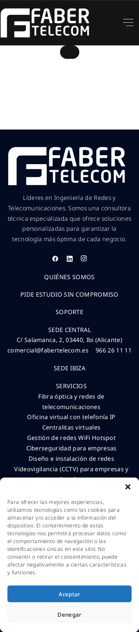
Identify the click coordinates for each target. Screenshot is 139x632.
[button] (128, 487)
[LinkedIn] (69, 258)
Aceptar (69, 594)
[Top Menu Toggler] (128, 23)
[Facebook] (55, 258)
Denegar (69, 614)
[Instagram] (83, 258)
